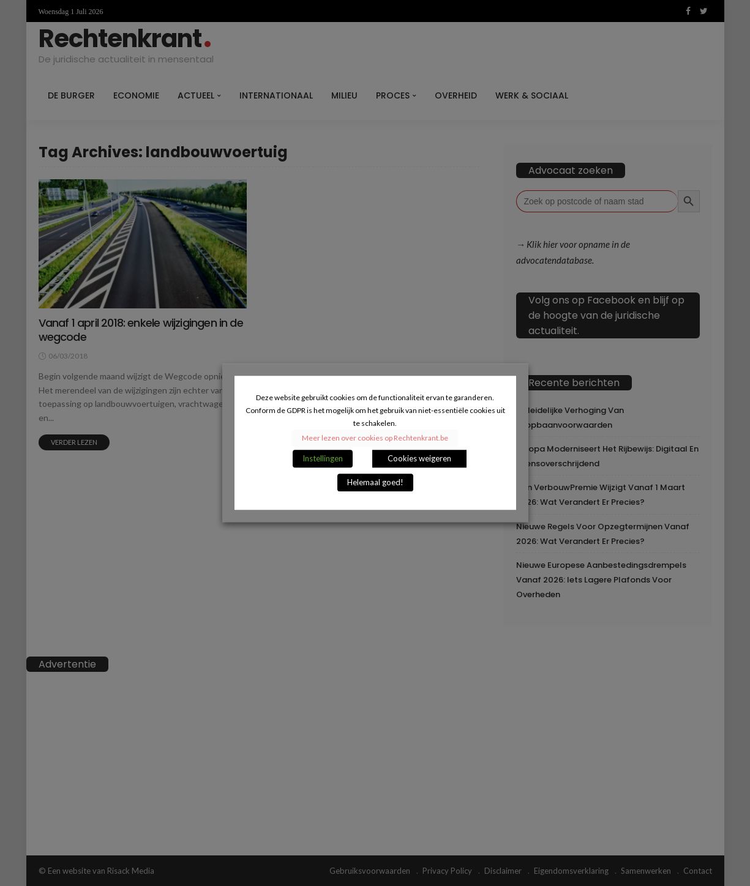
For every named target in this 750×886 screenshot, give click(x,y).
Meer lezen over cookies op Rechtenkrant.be (375, 438)
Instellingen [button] (322, 459)
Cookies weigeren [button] (419, 459)
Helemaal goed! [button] (375, 483)
